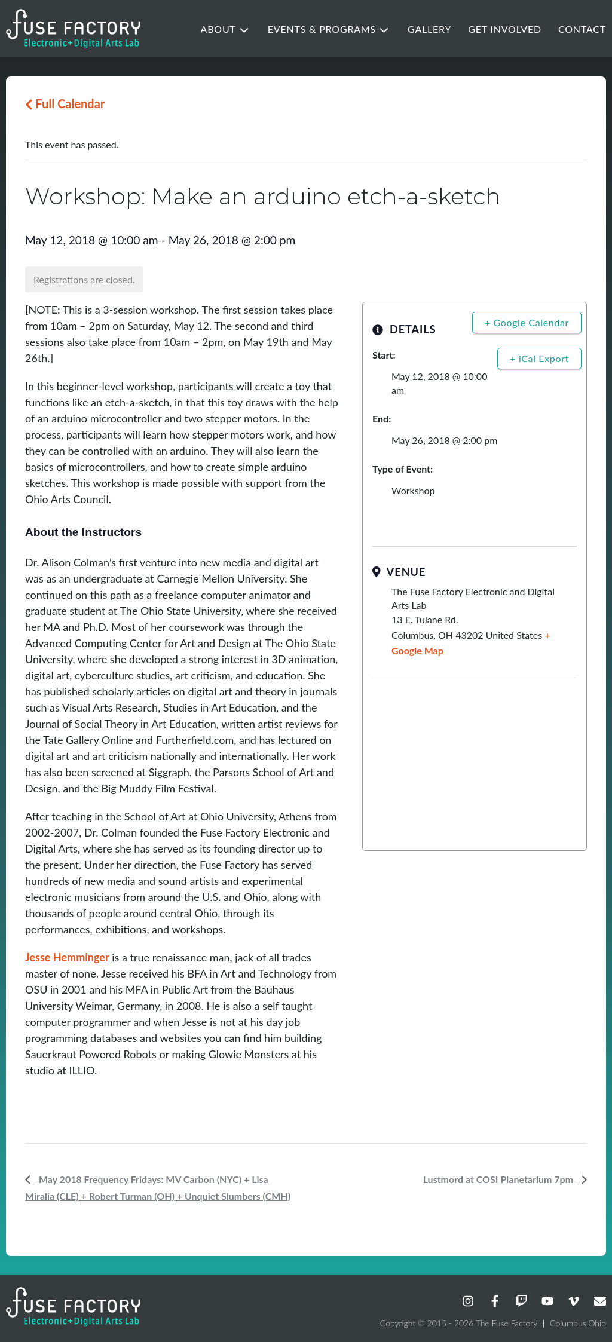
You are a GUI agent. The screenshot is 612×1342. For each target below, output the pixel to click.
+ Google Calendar (527, 322)
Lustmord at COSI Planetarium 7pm (499, 1179)
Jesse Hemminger (67, 957)
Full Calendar (65, 103)
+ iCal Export (539, 358)
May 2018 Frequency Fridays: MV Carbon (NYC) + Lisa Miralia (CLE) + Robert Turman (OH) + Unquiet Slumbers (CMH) (157, 1188)
